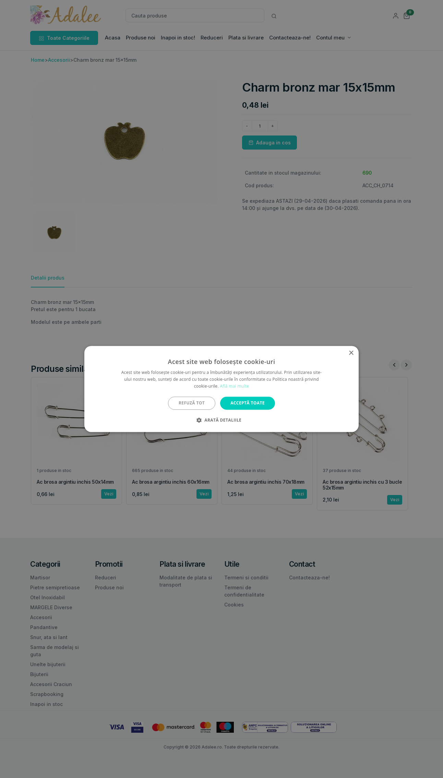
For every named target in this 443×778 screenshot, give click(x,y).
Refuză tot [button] (192, 403)
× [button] (351, 353)
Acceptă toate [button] (247, 403)
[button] (221, 420)
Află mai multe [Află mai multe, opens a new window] (234, 386)
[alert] (221, 389)
